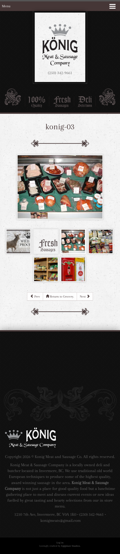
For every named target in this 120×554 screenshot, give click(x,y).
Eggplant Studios (70, 545)
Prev (35, 296)
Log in (60, 542)
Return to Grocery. (60, 296)
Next (85, 296)
